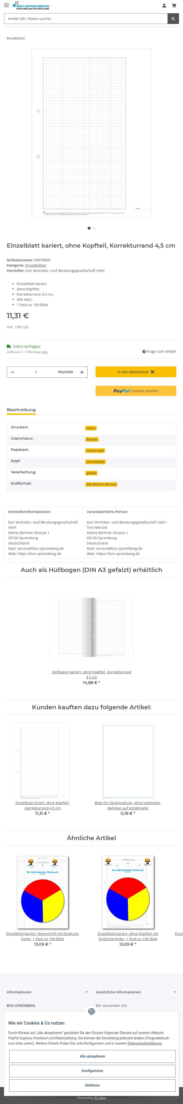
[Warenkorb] (174, 5)
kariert (91, 428)
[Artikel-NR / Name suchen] (86, 18)
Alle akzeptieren (92, 1056)
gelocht (91, 473)
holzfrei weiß (95, 450)
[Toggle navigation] (6, 3)
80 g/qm (92, 439)
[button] (164, 5)
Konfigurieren (92, 1071)
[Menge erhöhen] (81, 372)
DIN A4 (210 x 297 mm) (101, 484)
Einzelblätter (35, 265)
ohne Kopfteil (95, 462)
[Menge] (36, 372)
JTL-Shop (100, 1098)
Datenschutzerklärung (145, 1043)
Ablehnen (92, 1085)
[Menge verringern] (12, 372)
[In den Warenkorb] (136, 372)
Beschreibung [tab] (21, 409)
